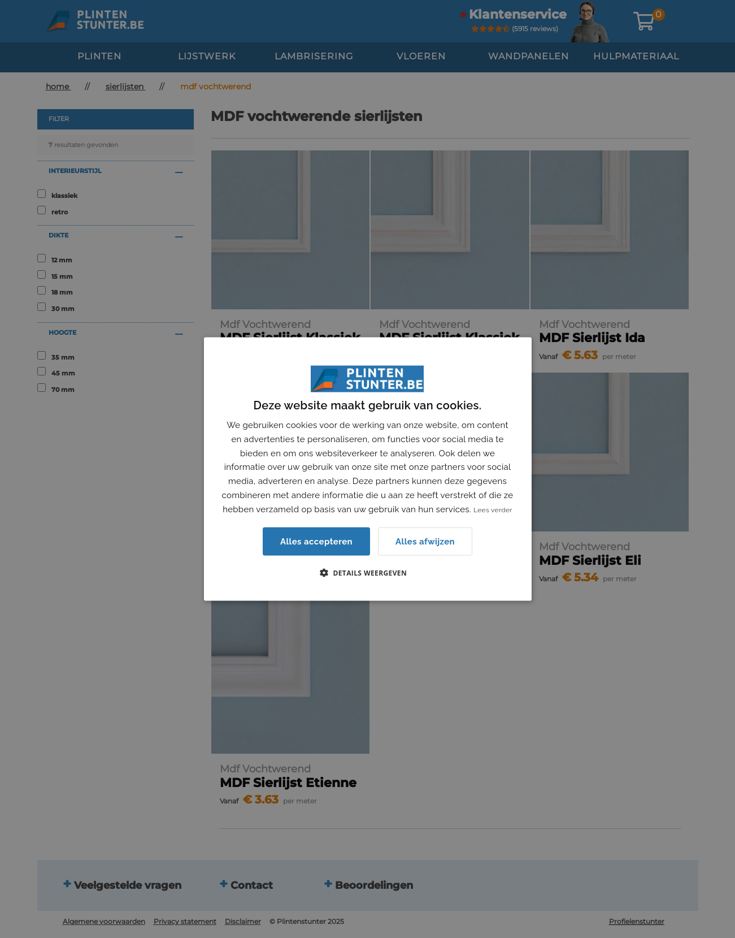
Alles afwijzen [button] (425, 541)
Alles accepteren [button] (316, 542)
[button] (367, 572)
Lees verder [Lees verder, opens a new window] (492, 509)
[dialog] (367, 469)
